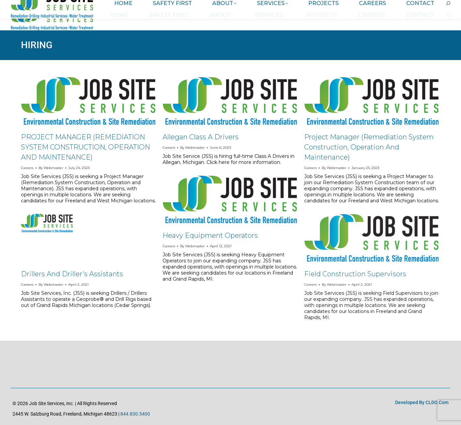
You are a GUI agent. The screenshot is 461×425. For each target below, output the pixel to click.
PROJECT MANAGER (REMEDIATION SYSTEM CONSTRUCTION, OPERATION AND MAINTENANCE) (85, 147)
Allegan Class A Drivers (201, 137)
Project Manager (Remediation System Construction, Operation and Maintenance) (369, 147)
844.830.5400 (135, 414)
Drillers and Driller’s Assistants (72, 274)
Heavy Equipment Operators (210, 235)
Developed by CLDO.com (421, 402)
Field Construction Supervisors (355, 274)
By (51, 168)
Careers (27, 168)
